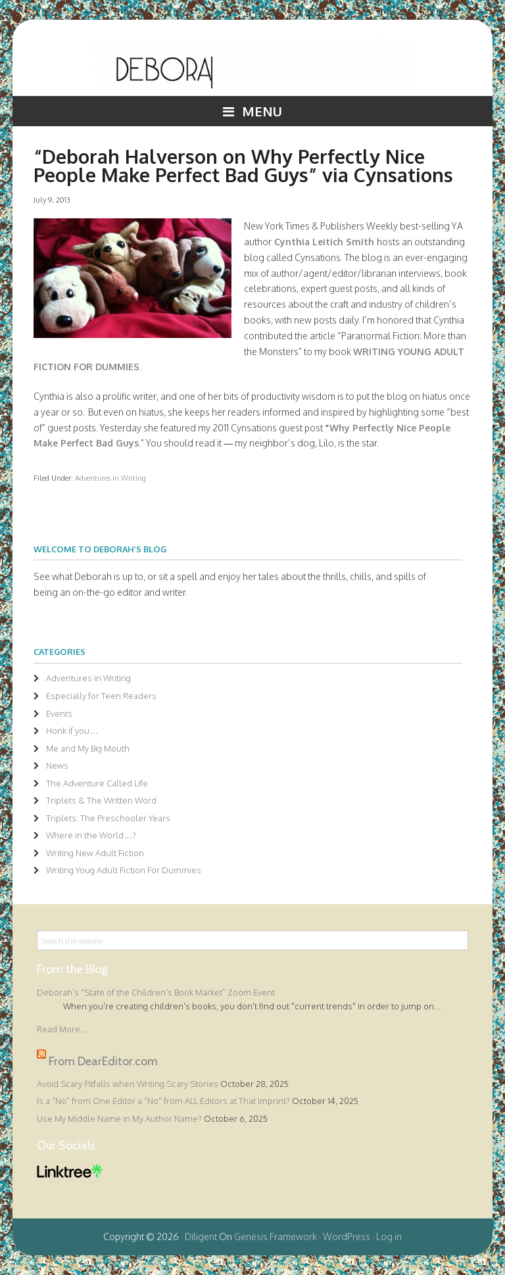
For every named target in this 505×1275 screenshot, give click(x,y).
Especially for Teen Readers (101, 695)
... (437, 1006)
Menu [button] (262, 111)
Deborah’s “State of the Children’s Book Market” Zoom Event (156, 992)
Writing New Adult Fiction (95, 853)
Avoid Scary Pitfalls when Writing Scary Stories (127, 1083)
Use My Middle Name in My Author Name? (119, 1118)
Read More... (61, 1029)
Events (59, 713)
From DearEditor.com (103, 1060)
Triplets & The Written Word (101, 800)
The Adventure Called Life (97, 783)
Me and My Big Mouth (88, 748)
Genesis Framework (275, 1236)
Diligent (201, 1236)
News (57, 765)
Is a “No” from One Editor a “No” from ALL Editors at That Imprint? (163, 1100)
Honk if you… (72, 730)
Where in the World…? (91, 835)
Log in (389, 1236)
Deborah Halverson (252, 67)
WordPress (346, 1236)
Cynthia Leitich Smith (324, 241)
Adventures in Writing (110, 478)
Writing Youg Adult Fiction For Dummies (123, 870)
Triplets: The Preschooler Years (108, 818)
